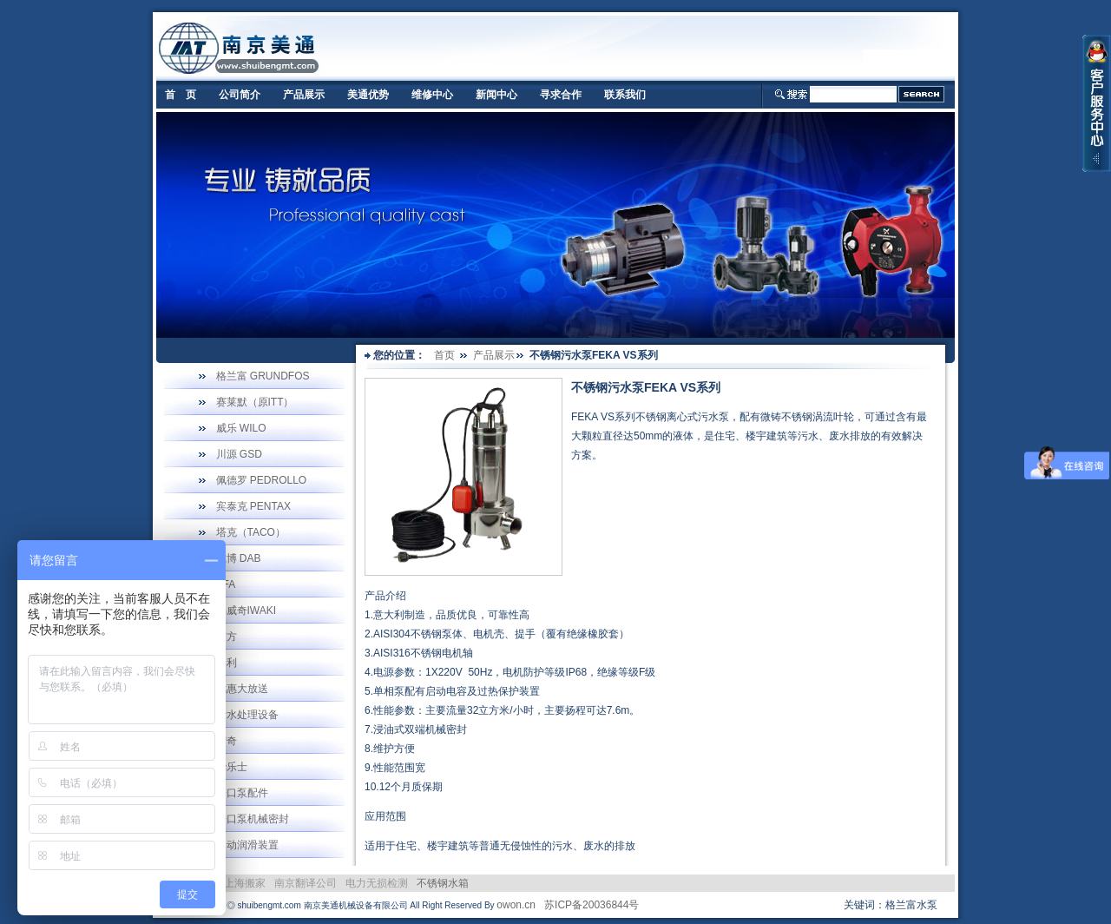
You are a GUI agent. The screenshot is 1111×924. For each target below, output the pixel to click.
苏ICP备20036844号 (591, 905)
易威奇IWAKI (246, 610)
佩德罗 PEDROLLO (261, 480)
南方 (226, 636)
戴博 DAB (238, 558)
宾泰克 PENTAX (253, 506)
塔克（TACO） (251, 532)
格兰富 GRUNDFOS (263, 376)
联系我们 (625, 95)
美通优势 (368, 95)
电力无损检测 (376, 883)
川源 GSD (239, 454)
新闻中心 (496, 95)
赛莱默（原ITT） (255, 402)
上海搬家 (245, 883)
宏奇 (226, 741)
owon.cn (516, 905)
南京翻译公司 (305, 883)
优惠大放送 (242, 689)
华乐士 (231, 767)
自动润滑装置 (247, 845)
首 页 (180, 95)
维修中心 (432, 95)
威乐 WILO (241, 428)
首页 (444, 355)
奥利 (226, 663)
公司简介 (239, 95)
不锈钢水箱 (443, 883)
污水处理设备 (247, 715)
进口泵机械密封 (252, 819)
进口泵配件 (242, 793)
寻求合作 (561, 95)
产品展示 (304, 95)
